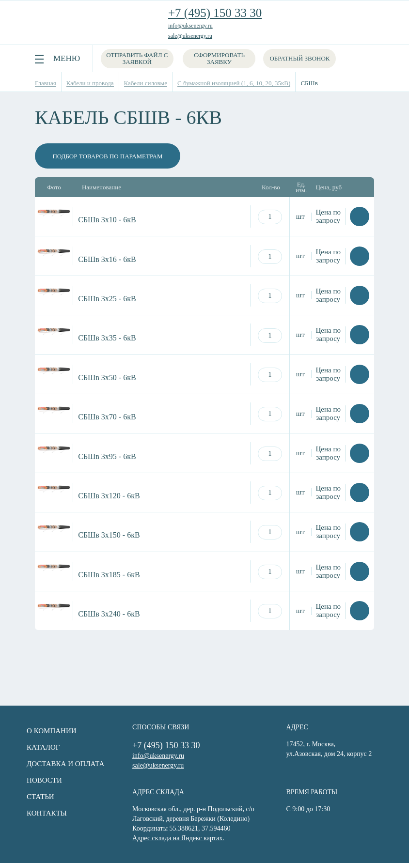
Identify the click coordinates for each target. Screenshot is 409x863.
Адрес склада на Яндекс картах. (177, 838)
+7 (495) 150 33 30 (215, 12)
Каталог (40, 747)
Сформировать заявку (219, 58)
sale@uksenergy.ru (190, 35)
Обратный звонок (300, 58)
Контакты (44, 813)
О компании (49, 731)
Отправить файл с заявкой (137, 58)
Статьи (38, 797)
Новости (42, 780)
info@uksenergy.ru (190, 25)
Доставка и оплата (63, 764)
